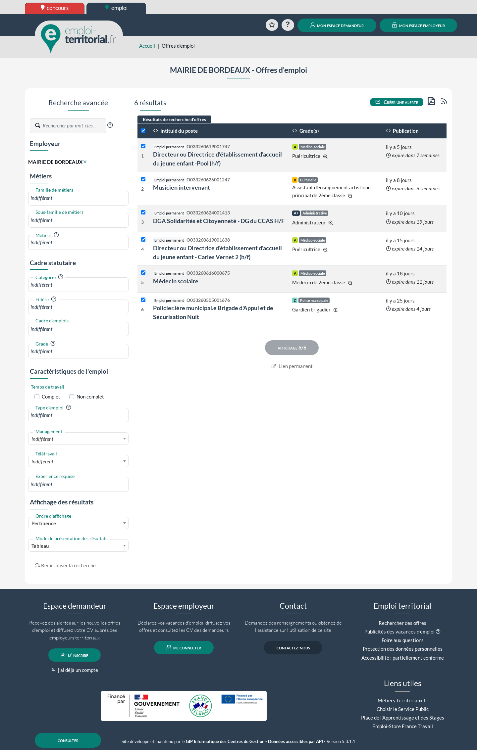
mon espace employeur (418, 25)
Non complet (90, 396)
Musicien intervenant (181, 187)
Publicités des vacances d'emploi (399, 631)
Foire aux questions (403, 640)
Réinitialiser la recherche (65, 565)
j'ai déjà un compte (74, 670)
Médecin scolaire (175, 281)
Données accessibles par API (295, 741)
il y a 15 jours (400, 240)
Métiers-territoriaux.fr (402, 700)
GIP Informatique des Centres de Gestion (225, 741)
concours (55, 7)
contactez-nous (293, 648)
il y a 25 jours (400, 301)
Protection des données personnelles (403, 649)
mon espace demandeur (337, 25)
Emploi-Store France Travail (402, 726)
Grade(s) (305, 131)
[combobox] (78, 198)
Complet (51, 396)
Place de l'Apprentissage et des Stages (402, 718)
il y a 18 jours (400, 273)
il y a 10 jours (400, 213)
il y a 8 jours (399, 180)
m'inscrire (74, 655)
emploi (116, 7)
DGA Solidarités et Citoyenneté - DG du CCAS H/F (219, 220)
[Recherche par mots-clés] (74, 126)
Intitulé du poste (175, 131)
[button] (110, 125)
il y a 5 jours (399, 147)
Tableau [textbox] (40, 546)
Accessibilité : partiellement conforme (402, 658)
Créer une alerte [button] (396, 102)
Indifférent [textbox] (42, 439)
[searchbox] (78, 198)
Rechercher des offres (402, 623)
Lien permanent (292, 366)
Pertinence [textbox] (43, 523)
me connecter (184, 648)
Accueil (147, 46)
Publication (402, 131)
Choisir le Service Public (403, 709)
